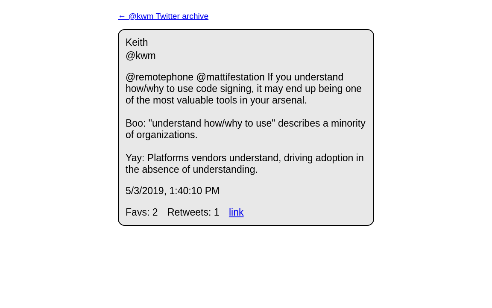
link (236, 212)
